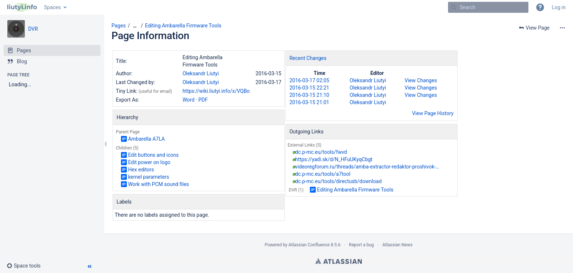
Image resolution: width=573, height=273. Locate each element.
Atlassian (338, 261)
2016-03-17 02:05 (309, 80)
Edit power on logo (149, 162)
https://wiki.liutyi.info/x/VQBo (216, 91)
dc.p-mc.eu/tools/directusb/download (338, 181)
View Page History (433, 113)
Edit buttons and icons (153, 155)
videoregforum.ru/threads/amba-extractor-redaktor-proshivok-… (367, 167)
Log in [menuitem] (559, 7)
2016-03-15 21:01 (309, 102)
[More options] (562, 27)
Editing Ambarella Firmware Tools (183, 26)
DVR (33, 29)
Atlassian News (397, 244)
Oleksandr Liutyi (200, 73)
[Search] (453, 7)
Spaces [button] (52, 7)
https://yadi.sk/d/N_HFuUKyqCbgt (333, 159)
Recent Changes (307, 58)
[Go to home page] (22, 7)
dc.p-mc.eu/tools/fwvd (321, 152)
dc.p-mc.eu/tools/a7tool (322, 174)
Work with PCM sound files (158, 184)
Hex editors (141, 169)
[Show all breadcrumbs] (135, 26)
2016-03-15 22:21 (309, 88)
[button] (540, 7)
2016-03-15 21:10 (309, 95)
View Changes (421, 80)
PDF (203, 100)
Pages (118, 26)
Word (188, 100)
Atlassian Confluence (309, 244)
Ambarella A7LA (146, 139)
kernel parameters (148, 177)
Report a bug (361, 244)
